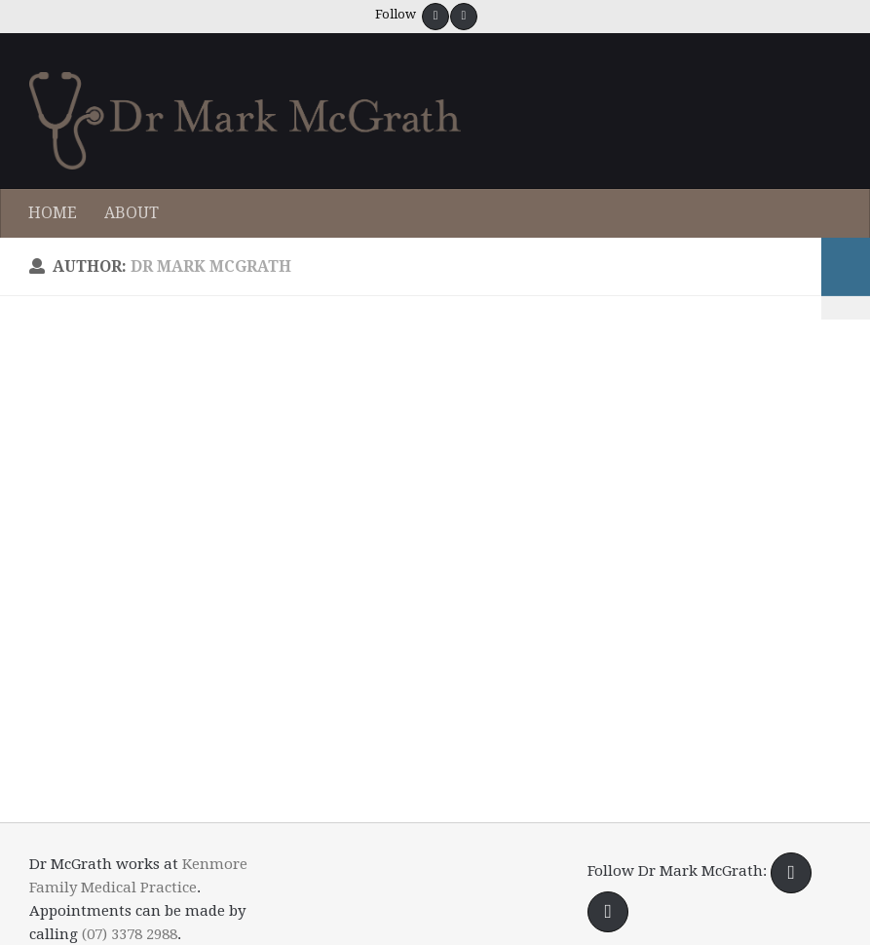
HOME (52, 213)
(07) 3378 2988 (129, 934)
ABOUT (131, 213)
